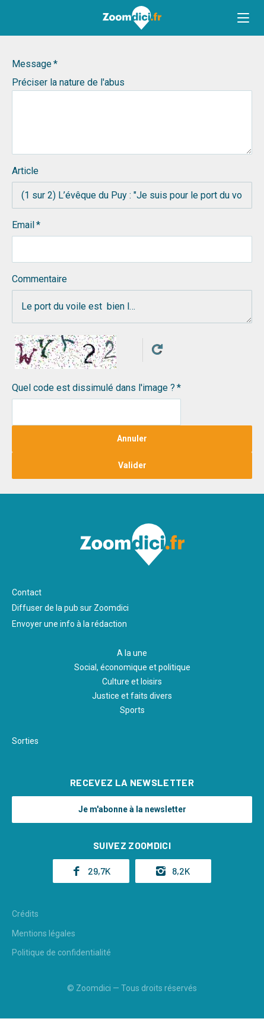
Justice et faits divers (132, 696)
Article (25, 170)
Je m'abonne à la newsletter (132, 809)
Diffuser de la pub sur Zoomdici (70, 608)
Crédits (25, 914)
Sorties (25, 741)
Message (32, 64)
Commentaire (39, 279)
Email (23, 225)
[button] (243, 18)
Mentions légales (43, 933)
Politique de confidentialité (61, 952)
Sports (132, 710)
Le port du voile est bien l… (132, 306)
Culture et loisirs (132, 681)
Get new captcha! (157, 349)
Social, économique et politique (132, 667)
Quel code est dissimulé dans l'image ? (93, 387)
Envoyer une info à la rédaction (69, 624)
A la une (132, 653)
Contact (27, 592)
